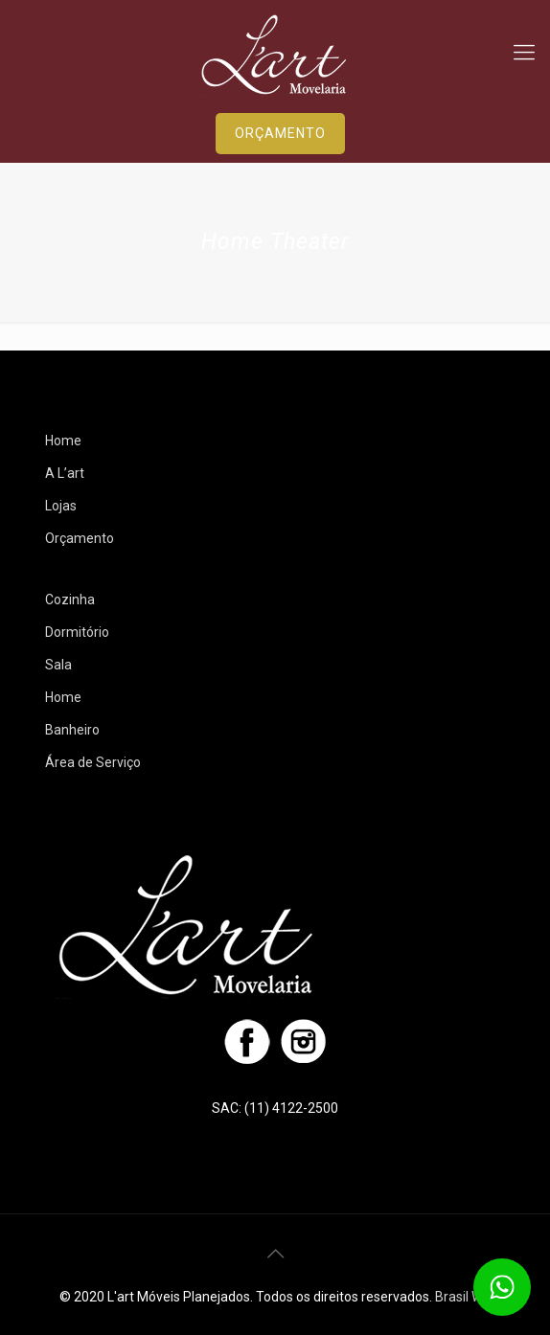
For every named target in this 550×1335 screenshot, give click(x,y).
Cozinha (70, 599)
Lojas (61, 505)
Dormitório (77, 632)
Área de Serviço (93, 762)
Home (63, 440)
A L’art (64, 473)
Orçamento (79, 538)
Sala (58, 664)
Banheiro (72, 729)
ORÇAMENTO (280, 133)
